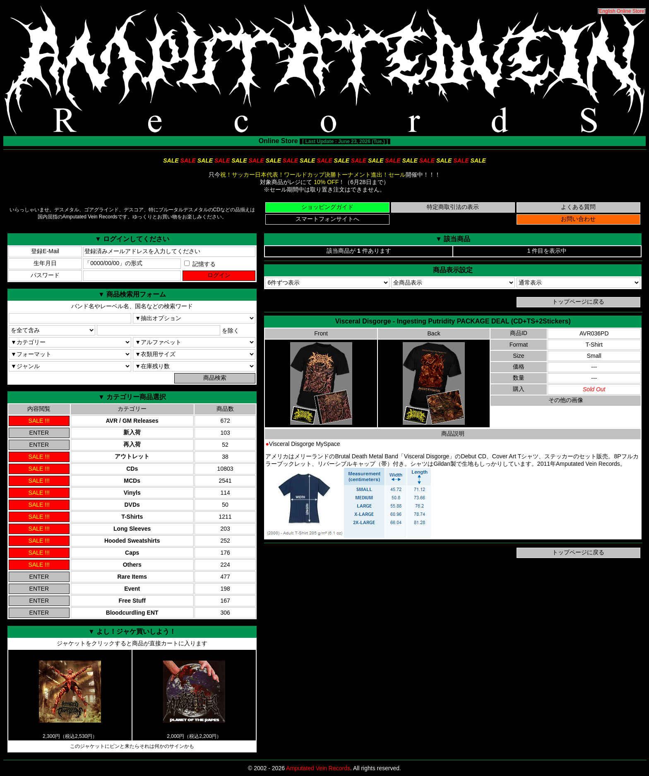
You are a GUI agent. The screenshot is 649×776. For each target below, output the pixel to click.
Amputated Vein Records (318, 768)
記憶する (200, 264)
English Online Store (621, 11)
